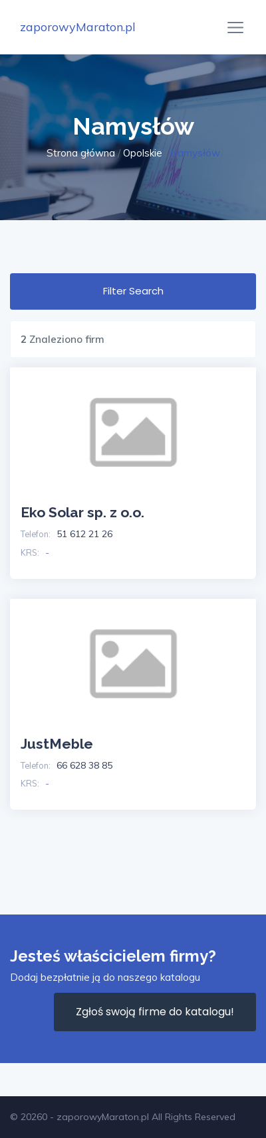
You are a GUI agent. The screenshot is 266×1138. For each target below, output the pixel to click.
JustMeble (57, 743)
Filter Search (133, 291)
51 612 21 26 (84, 534)
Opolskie (142, 153)
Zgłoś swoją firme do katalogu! (155, 1011)
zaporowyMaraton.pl (78, 26)
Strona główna (81, 153)
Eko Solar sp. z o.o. (82, 512)
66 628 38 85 (84, 765)
